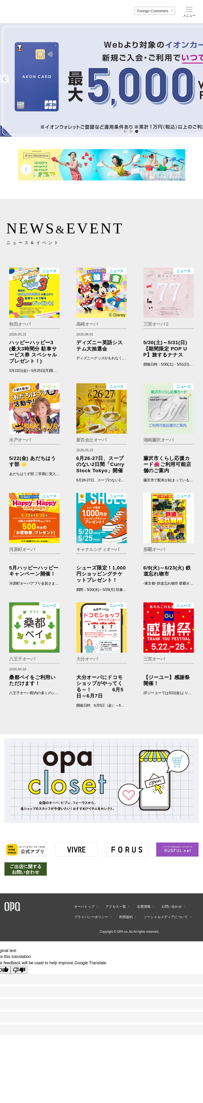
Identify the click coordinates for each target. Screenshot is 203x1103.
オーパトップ (84, 906)
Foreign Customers (152, 11)
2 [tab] (130, 131)
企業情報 (143, 906)
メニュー (189, 15)
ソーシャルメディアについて (166, 917)
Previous (4, 78)
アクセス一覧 (116, 906)
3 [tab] (136, 131)
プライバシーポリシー (91, 917)
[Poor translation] (19, 970)
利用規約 (126, 917)
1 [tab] (125, 131)
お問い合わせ (171, 906)
